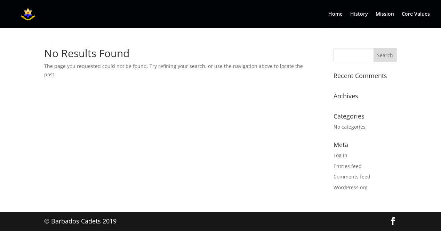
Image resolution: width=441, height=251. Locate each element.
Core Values (416, 14)
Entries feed (348, 166)
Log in (340, 155)
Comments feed (352, 176)
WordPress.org (351, 187)
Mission (385, 14)
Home (335, 14)
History (359, 14)
